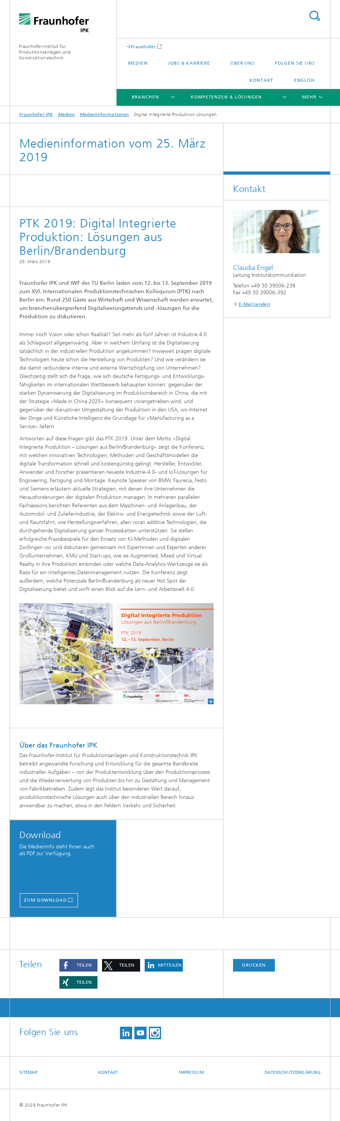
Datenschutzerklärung (293, 1072)
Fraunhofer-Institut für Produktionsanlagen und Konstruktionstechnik (45, 52)
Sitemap (28, 1072)
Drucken (254, 965)
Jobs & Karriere (189, 63)
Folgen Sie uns (295, 63)
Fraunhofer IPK (36, 114)
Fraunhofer (143, 46)
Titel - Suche (314, 16)
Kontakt (261, 80)
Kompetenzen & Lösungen (226, 97)
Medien (137, 63)
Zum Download (45, 900)
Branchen (145, 97)
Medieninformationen (104, 114)
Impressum (191, 1072)
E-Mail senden (254, 304)
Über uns (242, 63)
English (304, 80)
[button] (78, 965)
